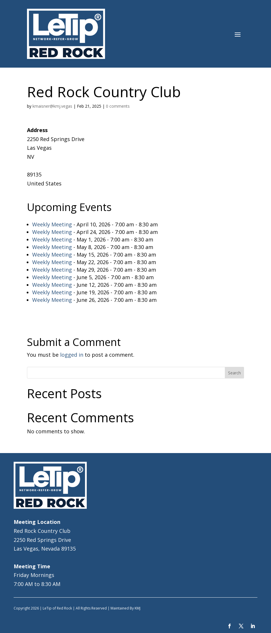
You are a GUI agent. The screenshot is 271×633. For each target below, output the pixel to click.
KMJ (137, 608)
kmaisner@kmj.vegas (52, 106)
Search (234, 373)
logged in (71, 354)
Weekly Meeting (52, 224)
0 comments (118, 106)
